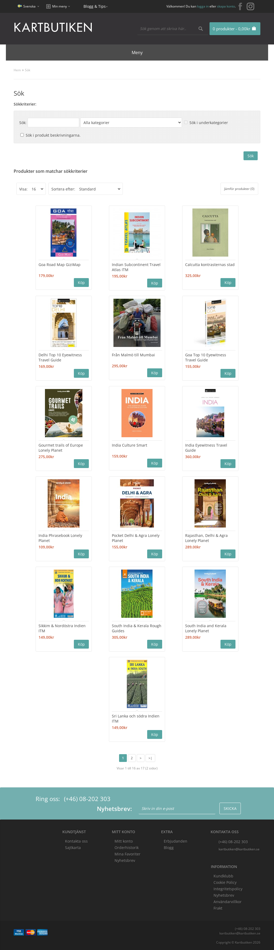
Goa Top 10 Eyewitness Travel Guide (205, 357)
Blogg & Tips (94, 6)
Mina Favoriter (127, 854)
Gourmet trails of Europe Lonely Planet (61, 448)
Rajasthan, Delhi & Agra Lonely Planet (206, 538)
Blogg (169, 847)
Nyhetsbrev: (114, 809)
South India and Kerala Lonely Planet (205, 628)
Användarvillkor (228, 901)
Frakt (218, 908)
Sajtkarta (73, 847)
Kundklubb (223, 875)
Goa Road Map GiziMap (60, 264)
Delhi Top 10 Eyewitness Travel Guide (60, 357)
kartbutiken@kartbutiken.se (239, 849)
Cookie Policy (225, 882)
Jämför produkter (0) (239, 188)
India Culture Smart (129, 445)
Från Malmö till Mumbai (133, 354)
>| (150, 758)
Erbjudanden (175, 841)
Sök (27, 70)
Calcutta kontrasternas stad (210, 264)
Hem (17, 70)
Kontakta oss (76, 841)
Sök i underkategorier (208, 122)
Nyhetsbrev (125, 860)
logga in (203, 6)
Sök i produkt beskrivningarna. (53, 135)
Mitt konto (124, 841)
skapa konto (226, 6)
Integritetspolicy (228, 888)
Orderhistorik (127, 847)
